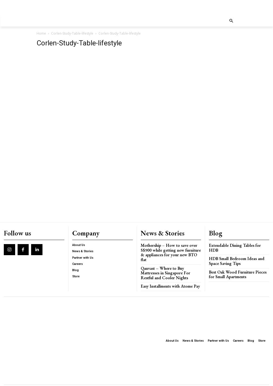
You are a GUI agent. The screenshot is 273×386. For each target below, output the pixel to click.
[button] (231, 21)
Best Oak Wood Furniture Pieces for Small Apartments (236, 266)
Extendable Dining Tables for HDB (235, 243)
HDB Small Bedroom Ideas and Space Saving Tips (237, 254)
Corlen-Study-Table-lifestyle (72, 33)
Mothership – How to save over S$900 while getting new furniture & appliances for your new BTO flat (170, 247)
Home (41, 33)
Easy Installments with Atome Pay (166, 276)
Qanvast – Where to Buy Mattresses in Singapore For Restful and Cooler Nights (169, 263)
